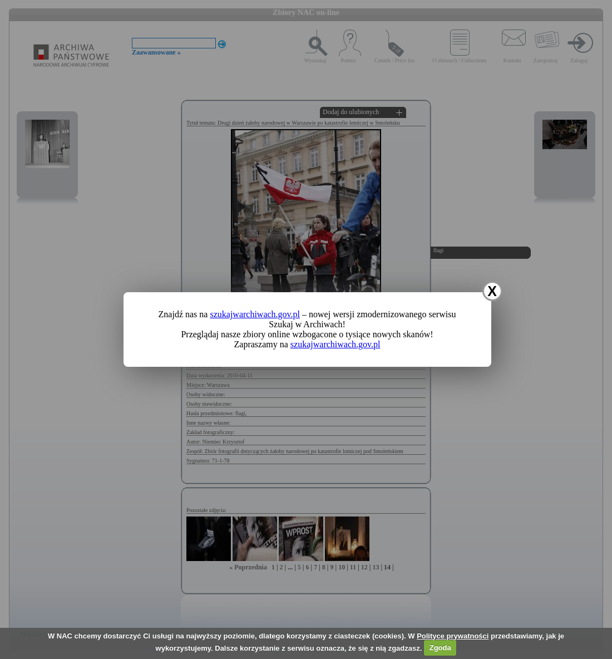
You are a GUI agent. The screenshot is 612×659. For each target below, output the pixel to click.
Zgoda (440, 647)
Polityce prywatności (452, 636)
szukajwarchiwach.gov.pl (255, 314)
